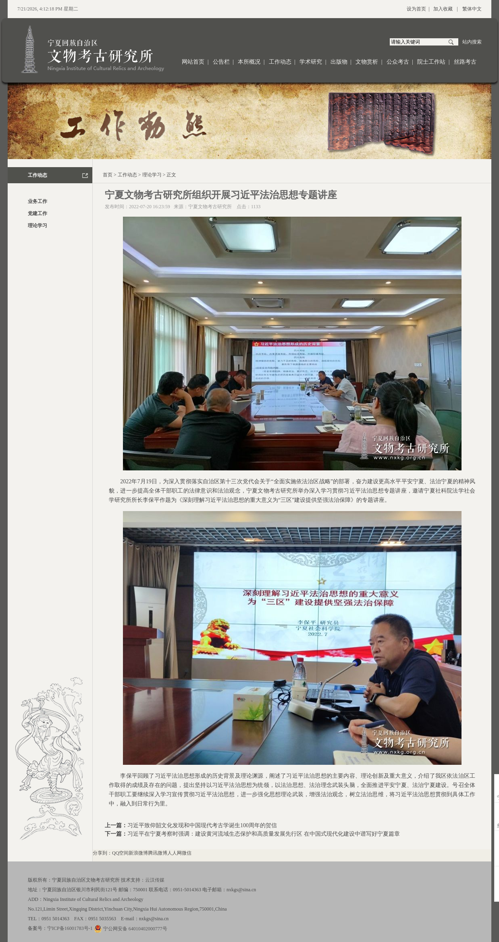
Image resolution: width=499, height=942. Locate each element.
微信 (186, 853)
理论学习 (37, 225)
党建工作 (37, 213)
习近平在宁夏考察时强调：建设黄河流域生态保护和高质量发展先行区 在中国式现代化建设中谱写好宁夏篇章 (263, 834)
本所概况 (249, 62)
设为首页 (416, 9)
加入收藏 (443, 9)
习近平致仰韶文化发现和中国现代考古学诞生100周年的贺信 (202, 825)
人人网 (174, 853)
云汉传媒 (154, 880)
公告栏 (221, 62)
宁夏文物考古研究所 (210, 206)
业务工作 (37, 201)
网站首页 (193, 62)
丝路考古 (465, 62)
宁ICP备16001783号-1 (70, 928)
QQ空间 (120, 853)
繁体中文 (472, 9)
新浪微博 (138, 853)
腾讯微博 (157, 853)
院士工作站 (431, 62)
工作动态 (280, 62)
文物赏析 (367, 62)
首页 (107, 175)
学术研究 (310, 62)
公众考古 (398, 62)
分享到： (102, 853)
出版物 (339, 62)
